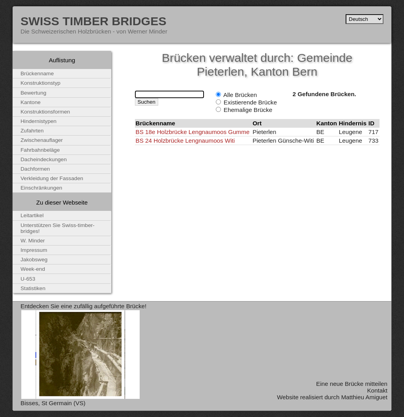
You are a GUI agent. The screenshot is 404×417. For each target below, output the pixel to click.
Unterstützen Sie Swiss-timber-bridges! (58, 228)
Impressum (34, 250)
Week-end (33, 269)
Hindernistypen (38, 121)
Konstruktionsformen (45, 112)
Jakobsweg (34, 259)
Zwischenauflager (42, 140)
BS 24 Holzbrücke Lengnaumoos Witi (185, 140)
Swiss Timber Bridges (93, 21)
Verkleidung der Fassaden (52, 178)
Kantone (31, 102)
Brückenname (37, 73)
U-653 (28, 279)
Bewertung (33, 93)
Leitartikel (32, 215)
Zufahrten (32, 131)
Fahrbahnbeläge (40, 150)
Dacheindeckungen (44, 159)
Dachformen (35, 169)
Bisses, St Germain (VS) (53, 403)
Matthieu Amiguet (364, 397)
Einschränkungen (41, 188)
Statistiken (33, 288)
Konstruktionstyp (40, 83)
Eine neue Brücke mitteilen (351, 383)
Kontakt (377, 390)
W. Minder (33, 241)
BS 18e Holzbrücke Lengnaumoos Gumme (193, 131)
